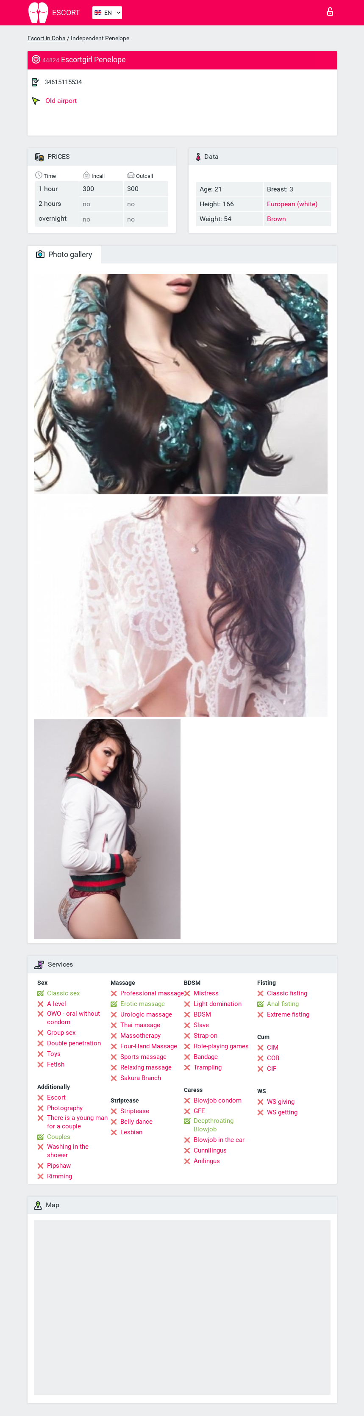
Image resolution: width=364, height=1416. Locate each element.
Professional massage (152, 993)
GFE (199, 1111)
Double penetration (74, 1043)
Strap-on (205, 1035)
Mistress (206, 993)
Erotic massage (142, 1004)
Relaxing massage (146, 1067)
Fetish (55, 1064)
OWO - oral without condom (73, 1018)
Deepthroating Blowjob (213, 1125)
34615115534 (63, 82)
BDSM (202, 1014)
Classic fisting (287, 993)
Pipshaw (59, 1165)
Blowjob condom (218, 1100)
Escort (56, 1097)
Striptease (134, 1111)
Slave (201, 1025)
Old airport (54, 101)
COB (273, 1058)
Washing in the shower (68, 1151)
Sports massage (143, 1057)
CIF (271, 1068)
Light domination (218, 1004)
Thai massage (140, 1025)
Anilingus (207, 1161)
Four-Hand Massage (148, 1046)
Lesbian (131, 1132)
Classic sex (63, 993)
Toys (54, 1054)
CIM (272, 1047)
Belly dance (136, 1121)
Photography (65, 1108)
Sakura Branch (140, 1078)
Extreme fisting (288, 1014)
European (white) (292, 204)
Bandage (206, 1057)
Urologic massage (146, 1014)
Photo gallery (64, 254)
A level (56, 1004)
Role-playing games (221, 1046)
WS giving (281, 1102)
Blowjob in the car (219, 1140)
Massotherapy (140, 1035)
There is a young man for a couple (77, 1122)
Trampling (208, 1067)
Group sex (61, 1032)
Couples (58, 1137)
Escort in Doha (47, 38)
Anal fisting (283, 1004)
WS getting (282, 1112)
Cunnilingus (210, 1150)
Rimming (59, 1176)
